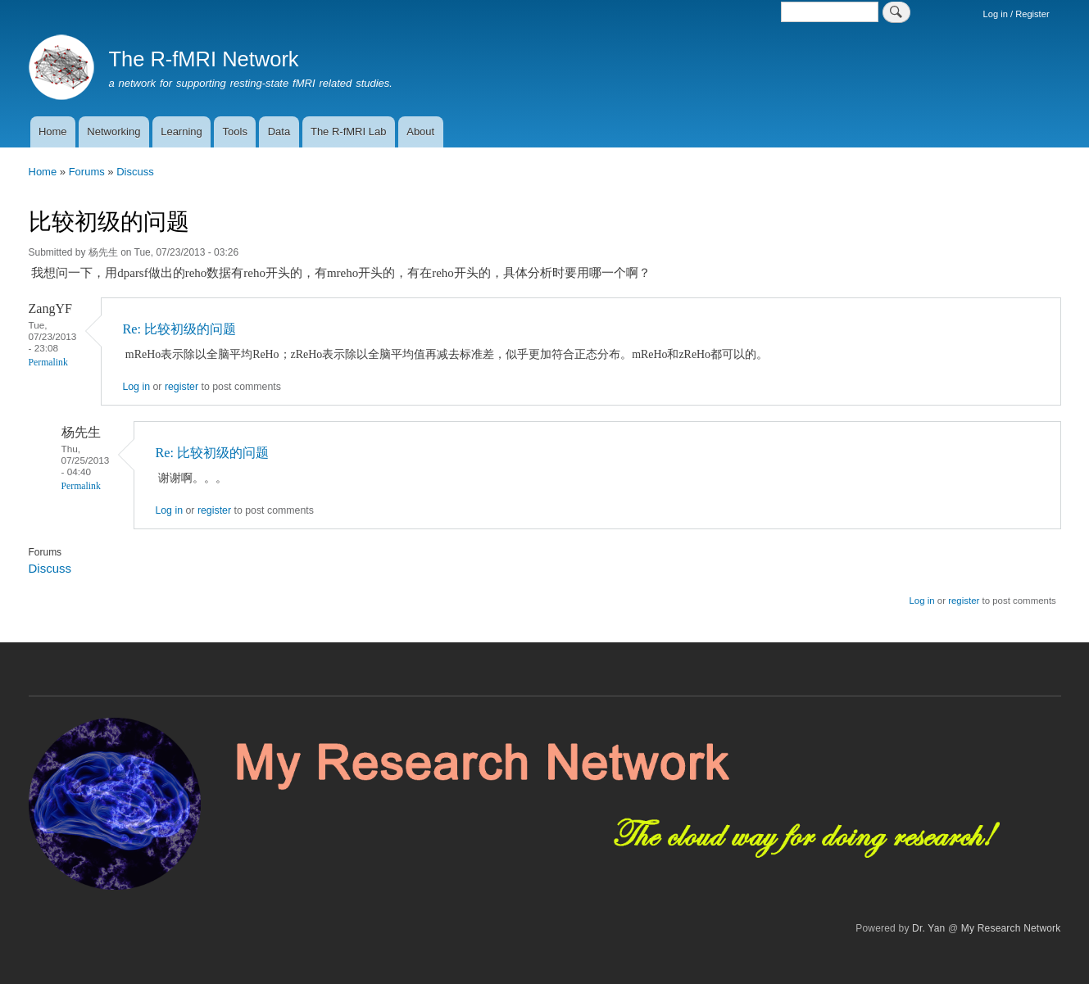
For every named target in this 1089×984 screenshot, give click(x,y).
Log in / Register (1016, 14)
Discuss (135, 172)
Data (279, 131)
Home (53, 131)
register (181, 386)
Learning (181, 131)
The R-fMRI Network (203, 59)
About (420, 131)
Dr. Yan (928, 928)
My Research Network (1011, 928)
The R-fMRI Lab (348, 131)
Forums (87, 172)
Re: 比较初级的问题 (179, 329)
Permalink (48, 362)
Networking (113, 131)
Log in (136, 386)
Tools (235, 131)
